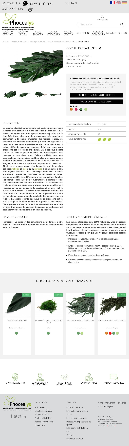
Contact (71, 3)
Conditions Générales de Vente (112, 403)
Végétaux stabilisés (43, 411)
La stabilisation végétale (77, 411)
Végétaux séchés (42, 414)
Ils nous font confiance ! (77, 418)
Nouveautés (40, 407)
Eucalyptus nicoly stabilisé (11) (112, 321)
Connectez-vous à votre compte (96, 95)
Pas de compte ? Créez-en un (96, 102)
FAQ (68, 431)
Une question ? (13, 8)
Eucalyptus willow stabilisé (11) (80, 321)
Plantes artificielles (43, 418)
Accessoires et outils (44, 422)
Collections (40, 425)
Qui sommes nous (74, 407)
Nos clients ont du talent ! (77, 428)
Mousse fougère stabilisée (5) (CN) (48, 322)
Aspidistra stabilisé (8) (17, 321)
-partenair (111, 426)
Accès (69, 414)
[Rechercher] (101, 24)
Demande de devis (74, 439)
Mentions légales (105, 406)
